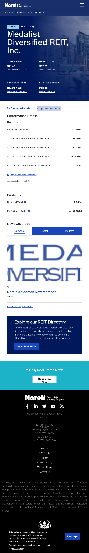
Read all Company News (20, 307)
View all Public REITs (47, 91)
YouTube (53, 406)
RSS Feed (62, 406)
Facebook (27, 406)
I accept (72, 536)
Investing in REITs (22, 12)
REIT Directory (39, 12)
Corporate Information (49, 108)
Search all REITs (26, 346)
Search (44, 449)
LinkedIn (36, 406)
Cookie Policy (44, 463)
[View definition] (24, 202)
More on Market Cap (47, 70)
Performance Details (18, 108)
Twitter (44, 406)
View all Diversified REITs (17, 91)
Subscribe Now (44, 380)
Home (7, 12)
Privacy (44, 458)
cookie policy (17, 549)
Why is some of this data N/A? (23, 175)
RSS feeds (44, 453)
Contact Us (44, 472)
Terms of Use (44, 467)
